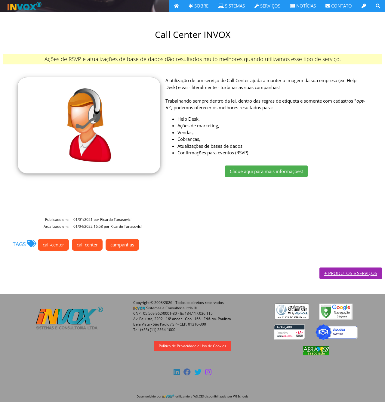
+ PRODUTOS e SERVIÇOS (350, 273)
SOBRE (198, 6)
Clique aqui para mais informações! (266, 171)
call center (87, 245)
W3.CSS (198, 396)
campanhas (122, 245)
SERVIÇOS (267, 6)
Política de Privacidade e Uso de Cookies (192, 345)
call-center (53, 245)
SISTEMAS (231, 6)
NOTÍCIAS (303, 6)
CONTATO (338, 6)
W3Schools (240, 396)
